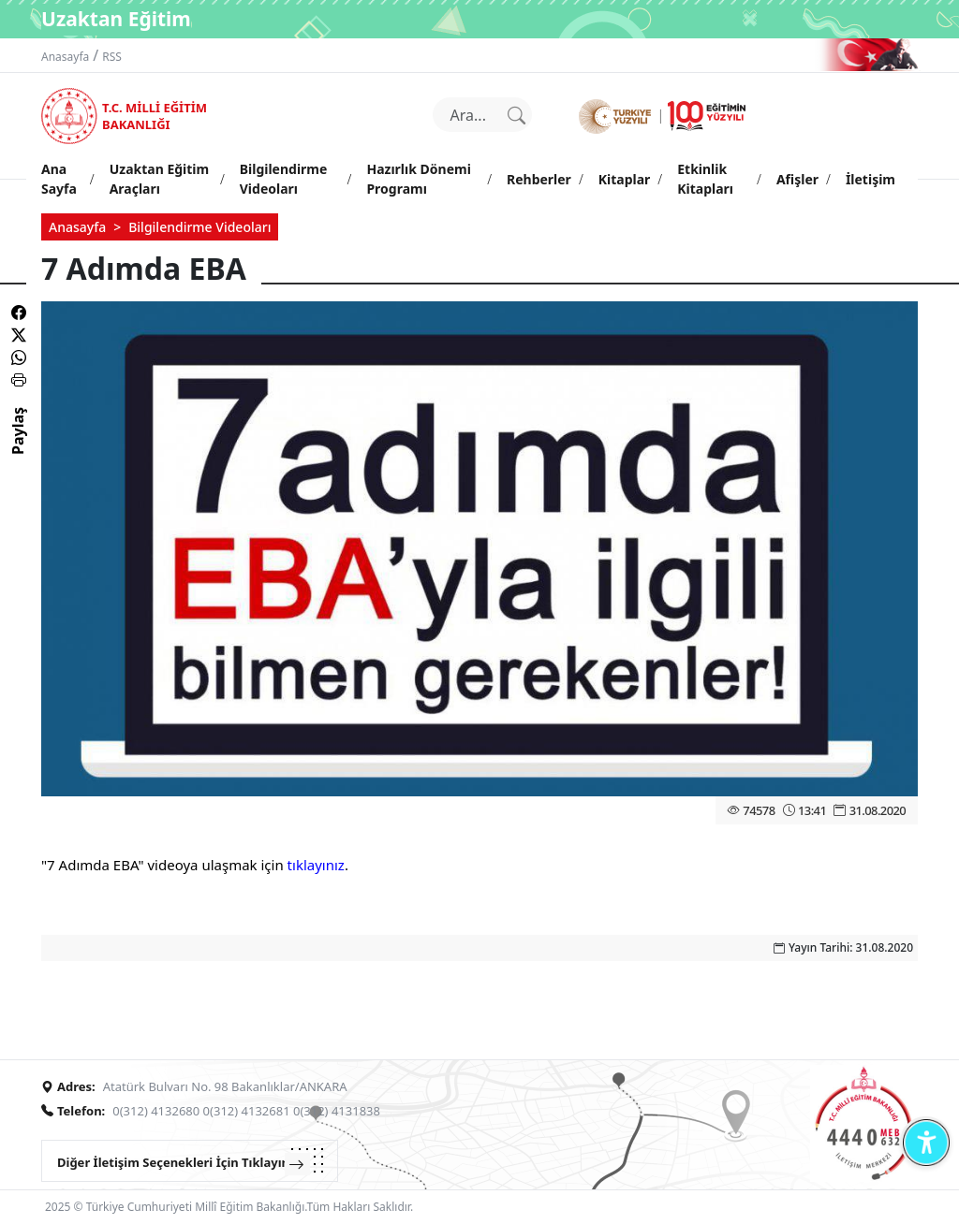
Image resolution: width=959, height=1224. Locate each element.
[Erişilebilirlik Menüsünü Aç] (926, 1142)
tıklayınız (316, 864)
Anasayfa (65, 57)
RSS (112, 57)
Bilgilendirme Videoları (199, 227)
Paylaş (17, 447)
